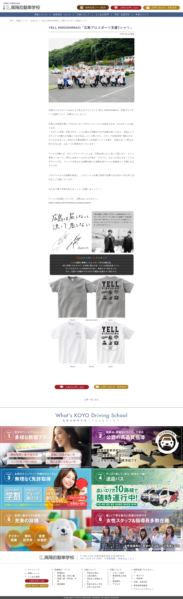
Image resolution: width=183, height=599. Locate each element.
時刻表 (139, 578)
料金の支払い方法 (95, 584)
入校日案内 (92, 576)
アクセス (117, 584)
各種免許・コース (62, 14)
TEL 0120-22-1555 (91, 558)
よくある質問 (102, 14)
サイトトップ (34, 570)
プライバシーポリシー (143, 589)
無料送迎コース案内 (93, 7)
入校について (83, 14)
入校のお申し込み (126, 7)
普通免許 (61, 573)
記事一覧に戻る (91, 399)
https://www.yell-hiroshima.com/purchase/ (70, 203)
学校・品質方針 (122, 14)
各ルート (140, 575)
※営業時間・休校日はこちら (119, 558)
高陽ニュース (40, 14)
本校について (142, 14)
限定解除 (61, 584)
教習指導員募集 (141, 585)
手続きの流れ (93, 573)
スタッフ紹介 (118, 573)
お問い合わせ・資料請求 (161, 7)
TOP (11, 21)
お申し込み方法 (94, 587)
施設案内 (117, 581)
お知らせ (34, 21)
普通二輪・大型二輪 (66, 576)
